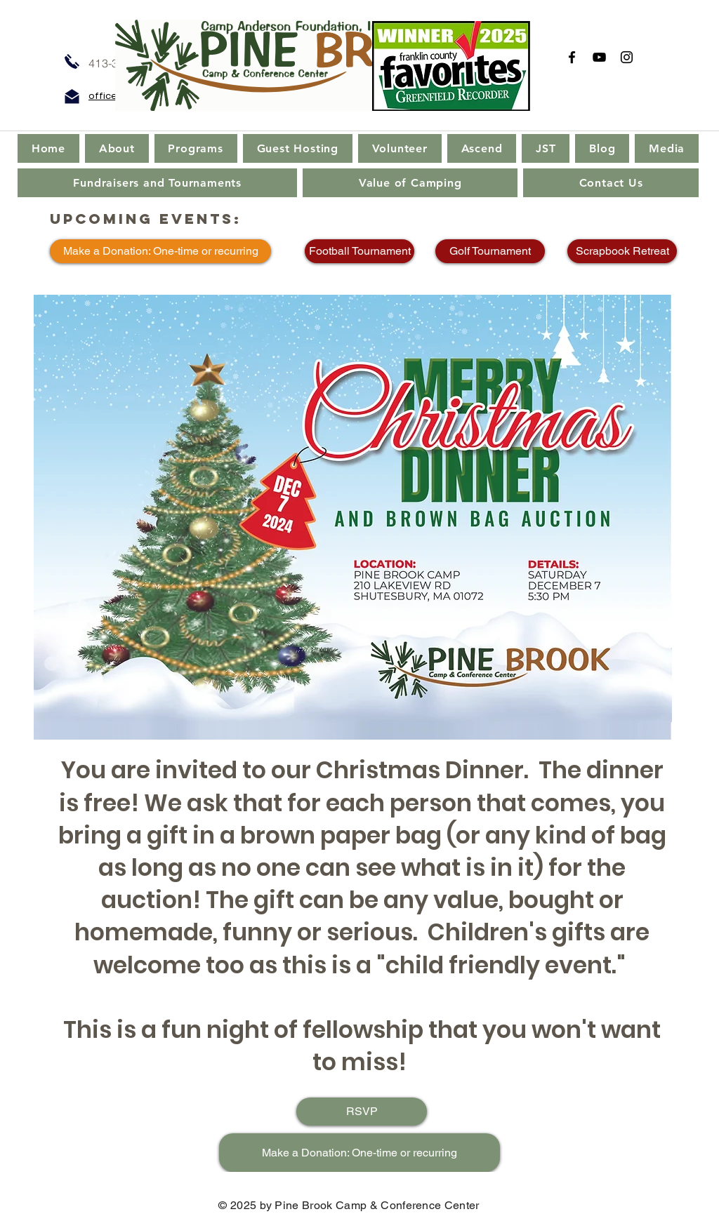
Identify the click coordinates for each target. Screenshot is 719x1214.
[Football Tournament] (359, 251)
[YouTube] (599, 57)
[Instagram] (627, 57)
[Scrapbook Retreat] (622, 251)
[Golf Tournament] (490, 251)
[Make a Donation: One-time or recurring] (160, 251)
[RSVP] (361, 1112)
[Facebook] (572, 57)
